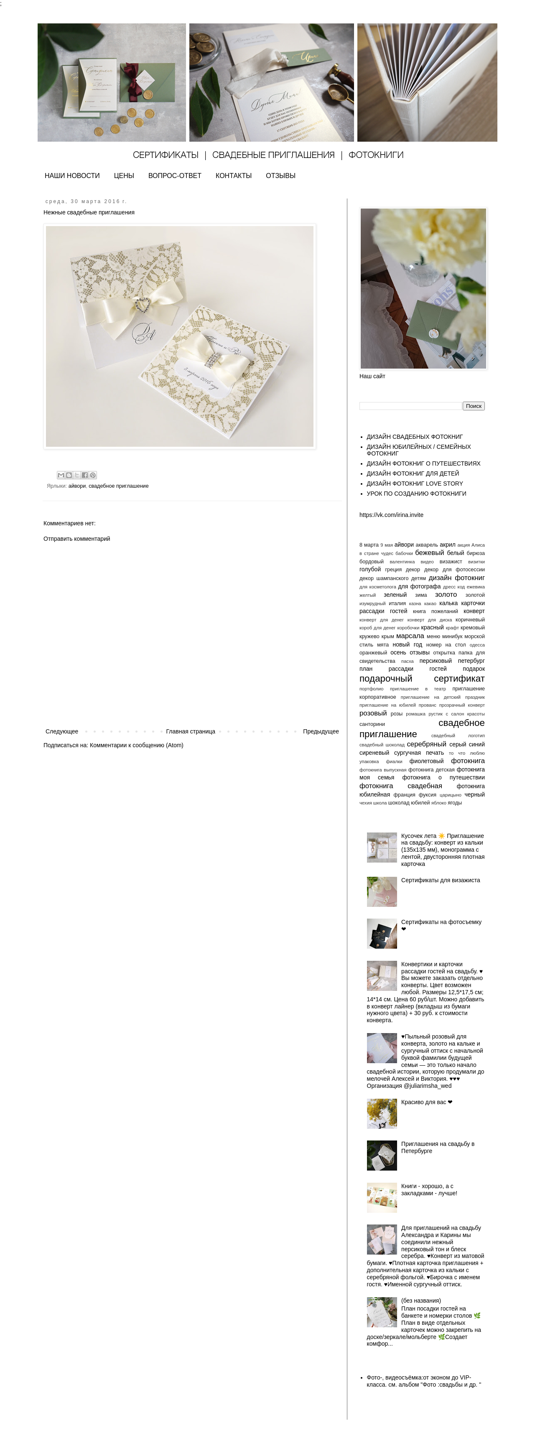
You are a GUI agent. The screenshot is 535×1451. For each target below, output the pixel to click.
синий (477, 744)
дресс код (454, 586)
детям (418, 578)
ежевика (476, 586)
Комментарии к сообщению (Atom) (136, 745)
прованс (427, 705)
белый (455, 553)
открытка (444, 653)
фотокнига (468, 761)
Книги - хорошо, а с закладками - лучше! (429, 1189)
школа (380, 802)
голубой (370, 569)
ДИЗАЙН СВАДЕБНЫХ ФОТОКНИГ (415, 436)
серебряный (426, 744)
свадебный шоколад (382, 744)
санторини (372, 724)
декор (413, 570)
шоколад (399, 803)
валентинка (402, 561)
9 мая (386, 544)
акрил (448, 544)
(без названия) (421, 1300)
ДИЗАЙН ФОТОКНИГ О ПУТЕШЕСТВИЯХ (424, 463)
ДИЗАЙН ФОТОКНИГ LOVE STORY (415, 483)
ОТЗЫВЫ (281, 175)
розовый (373, 713)
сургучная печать (419, 752)
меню (433, 636)
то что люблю (467, 753)
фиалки (394, 761)
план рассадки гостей (403, 668)
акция (463, 544)
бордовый (371, 562)
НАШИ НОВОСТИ (72, 175)
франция (404, 795)
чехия (365, 802)
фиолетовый (427, 761)
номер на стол (446, 645)
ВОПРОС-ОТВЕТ (174, 175)
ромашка (415, 713)
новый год (407, 644)
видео (426, 561)
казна (415, 603)
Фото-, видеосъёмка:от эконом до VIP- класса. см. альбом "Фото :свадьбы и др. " (424, 1381)
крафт (452, 627)
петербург (471, 660)
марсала (410, 636)
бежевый (429, 553)
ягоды (455, 803)
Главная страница (191, 731)
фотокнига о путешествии (444, 777)
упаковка (369, 761)
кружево (369, 636)
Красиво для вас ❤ (427, 1102)
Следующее (62, 731)
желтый (367, 595)
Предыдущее (321, 731)
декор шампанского (383, 578)
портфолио (371, 688)
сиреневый (374, 752)
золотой (475, 595)
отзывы (420, 652)
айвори (77, 486)
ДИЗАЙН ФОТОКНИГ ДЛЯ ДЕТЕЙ (413, 473)
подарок (474, 668)
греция (393, 570)
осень (398, 652)
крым (388, 636)
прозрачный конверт (462, 705)
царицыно (450, 794)
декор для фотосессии (454, 570)
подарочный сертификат (422, 678)
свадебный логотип (458, 735)
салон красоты (468, 713)
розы (397, 714)
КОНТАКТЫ (234, 175)
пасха (407, 661)
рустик (435, 713)
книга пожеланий (435, 611)
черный (475, 794)
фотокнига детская (431, 770)
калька (448, 603)
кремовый (473, 628)
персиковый (436, 660)
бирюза (476, 553)
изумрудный (372, 603)
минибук (452, 636)
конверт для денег (381, 619)
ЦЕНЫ (124, 175)
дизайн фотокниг (457, 578)
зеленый (395, 594)
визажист (451, 562)
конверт (474, 611)
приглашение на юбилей (387, 705)
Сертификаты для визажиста (440, 880)
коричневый (470, 620)
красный (432, 627)
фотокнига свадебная (400, 786)
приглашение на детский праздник (443, 697)
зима (421, 595)
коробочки (408, 627)
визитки (476, 561)
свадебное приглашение (118, 486)
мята (383, 645)
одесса (477, 644)
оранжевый (373, 653)
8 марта (369, 545)
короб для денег (377, 627)
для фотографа (419, 586)
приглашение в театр (418, 688)
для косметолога (377, 586)
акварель (427, 545)
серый (457, 744)
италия (397, 603)
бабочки (404, 553)
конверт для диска (430, 619)
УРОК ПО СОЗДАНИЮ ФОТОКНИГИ (416, 493)
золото (446, 594)
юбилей (420, 803)
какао (430, 603)
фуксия (427, 795)
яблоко (438, 802)
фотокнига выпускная (383, 769)
